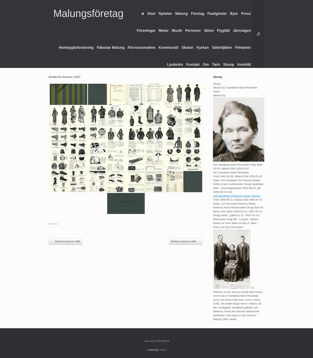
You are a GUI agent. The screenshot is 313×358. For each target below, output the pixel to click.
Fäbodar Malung (111, 48)
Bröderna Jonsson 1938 (185, 242)
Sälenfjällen (222, 48)
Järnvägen (242, 31)
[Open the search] (258, 34)
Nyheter (165, 14)
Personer (193, 31)
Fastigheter (217, 14)
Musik (177, 31)
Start (148, 14)
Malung (181, 14)
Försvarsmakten (142, 48)
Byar (234, 14)
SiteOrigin (154, 350)
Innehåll (244, 65)
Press (246, 14)
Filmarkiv (243, 48)
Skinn (209, 31)
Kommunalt (168, 48)
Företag (197, 14)
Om (206, 65)
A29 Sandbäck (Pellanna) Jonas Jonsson (237, 195)
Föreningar (146, 31)
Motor (164, 31)
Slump (228, 65)
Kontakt (193, 65)
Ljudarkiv (175, 65)
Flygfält (223, 31)
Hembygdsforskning (76, 48)
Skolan (187, 48)
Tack (216, 65)
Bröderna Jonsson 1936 (65, 242)
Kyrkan (203, 48)
